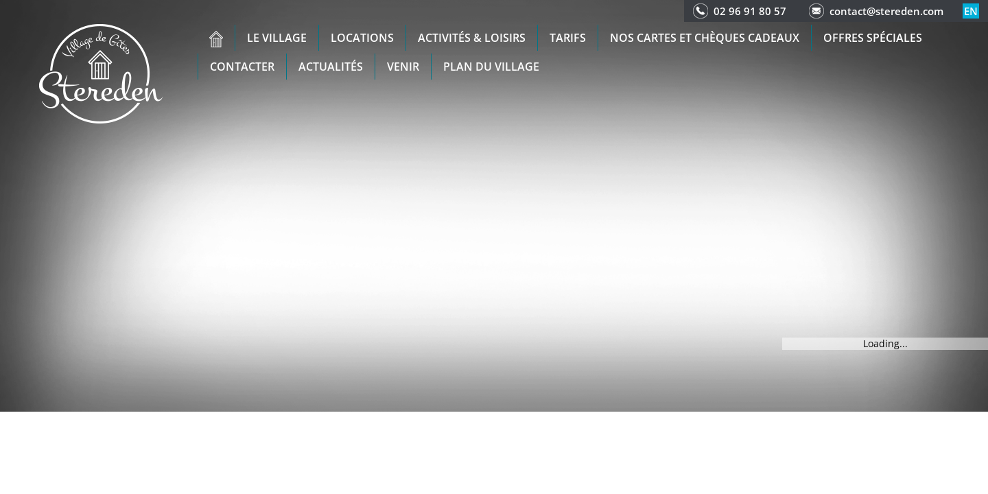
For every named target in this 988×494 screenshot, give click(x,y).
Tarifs (568, 37)
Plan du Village (491, 66)
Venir (403, 66)
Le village (277, 37)
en (971, 11)
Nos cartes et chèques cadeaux (704, 37)
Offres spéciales (872, 37)
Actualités (330, 66)
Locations (362, 37)
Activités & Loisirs (472, 37)
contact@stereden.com (886, 11)
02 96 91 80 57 (750, 11)
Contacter (242, 66)
